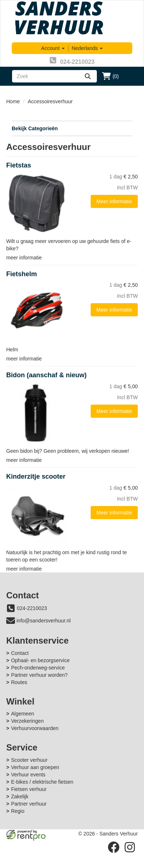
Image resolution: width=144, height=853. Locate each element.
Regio (17, 811)
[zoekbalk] (45, 76)
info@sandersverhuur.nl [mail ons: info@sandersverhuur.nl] (43, 621)
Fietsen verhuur (28, 789)
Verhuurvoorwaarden (34, 728)
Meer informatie (114, 201)
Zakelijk (19, 796)
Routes (19, 682)
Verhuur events (28, 774)
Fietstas (18, 165)
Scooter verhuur (29, 760)
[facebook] (114, 847)
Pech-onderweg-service (38, 668)
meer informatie (24, 257)
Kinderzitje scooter (35, 476)
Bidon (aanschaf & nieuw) (46, 375)
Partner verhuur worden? (39, 675)
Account (53, 48)
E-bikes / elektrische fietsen (42, 782)
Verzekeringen (27, 721)
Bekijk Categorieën (72, 128)
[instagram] (130, 847)
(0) (110, 76)
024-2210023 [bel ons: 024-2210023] (32, 608)
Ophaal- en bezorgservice (40, 660)
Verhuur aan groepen (35, 767)
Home (13, 101)
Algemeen (22, 714)
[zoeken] (88, 76)
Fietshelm (21, 274)
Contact (20, 653)
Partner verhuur (28, 804)
